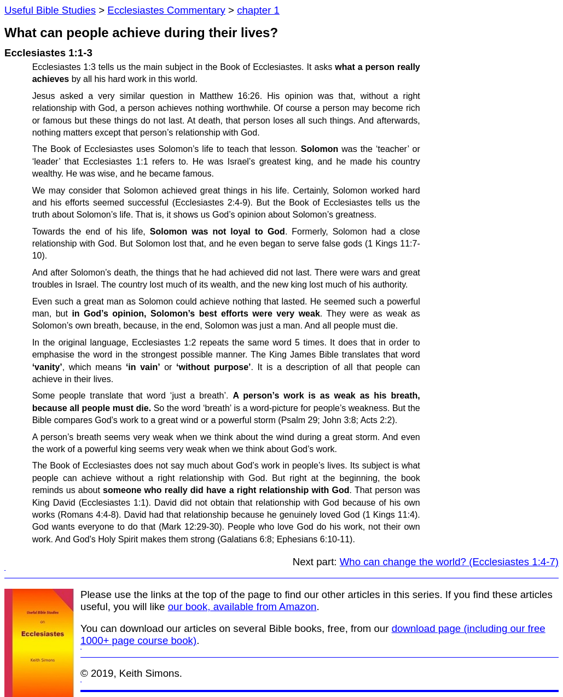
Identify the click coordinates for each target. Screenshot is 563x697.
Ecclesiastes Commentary (166, 10)
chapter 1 (258, 10)
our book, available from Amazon (242, 606)
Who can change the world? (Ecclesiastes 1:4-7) (449, 561)
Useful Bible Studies (50, 10)
